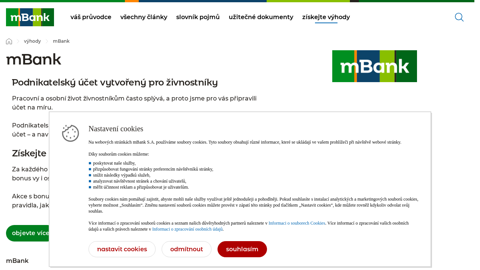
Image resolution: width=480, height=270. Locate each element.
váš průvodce (90, 17)
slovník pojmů (198, 17)
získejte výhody (326, 17)
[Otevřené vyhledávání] (459, 17)
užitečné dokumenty (261, 17)
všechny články (143, 17)
